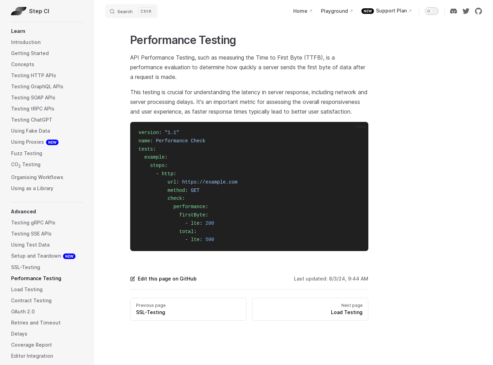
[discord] (453, 11)
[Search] (131, 11)
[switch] (432, 11)
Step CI (30, 11)
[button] (47, 31)
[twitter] (466, 11)
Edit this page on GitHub (163, 279)
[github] (478, 11)
